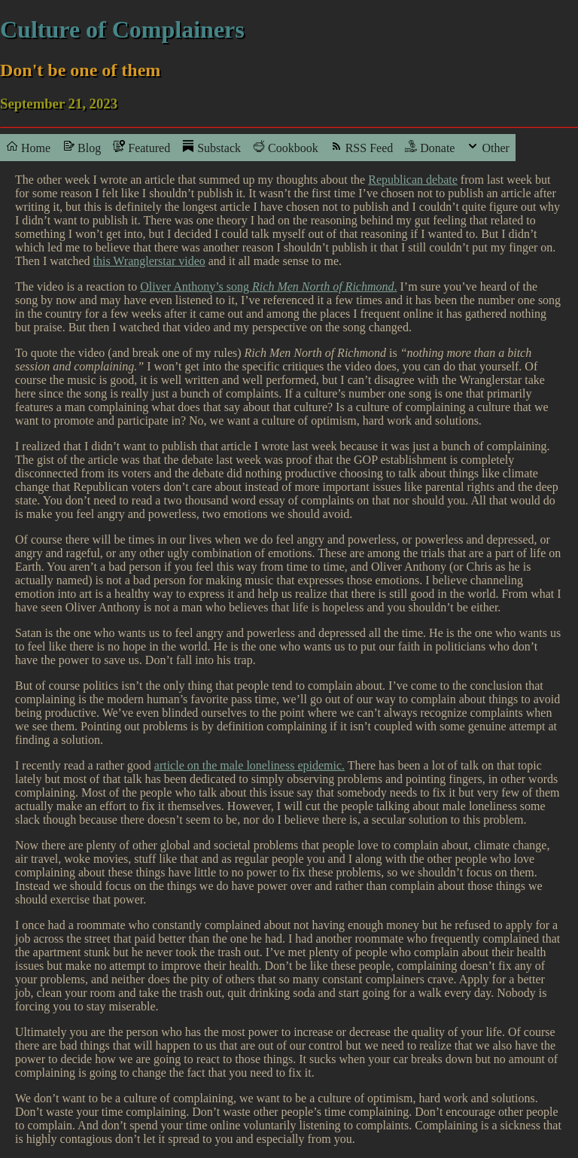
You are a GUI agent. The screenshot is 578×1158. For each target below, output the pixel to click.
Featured (141, 147)
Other (488, 147)
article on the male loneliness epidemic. (249, 765)
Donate (430, 147)
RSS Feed (362, 147)
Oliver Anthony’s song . (268, 286)
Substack (211, 147)
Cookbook (285, 147)
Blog (81, 147)
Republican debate (413, 179)
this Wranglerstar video (149, 260)
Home (28, 147)
